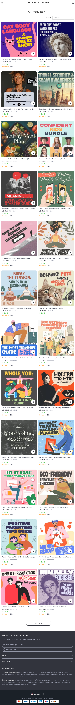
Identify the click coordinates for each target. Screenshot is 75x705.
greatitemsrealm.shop (10, 672)
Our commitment (8, 680)
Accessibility (50, 698)
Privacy (43, 698)
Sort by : (48, 17)
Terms (39, 698)
